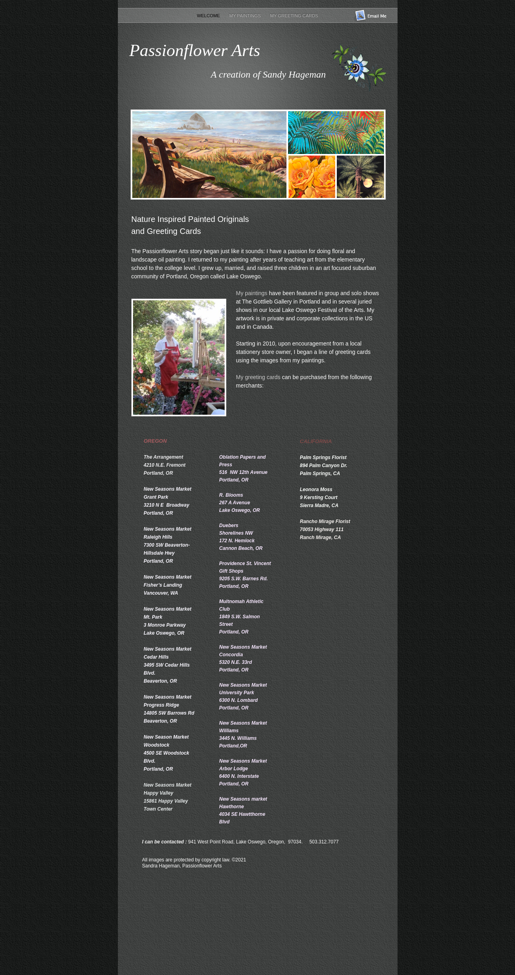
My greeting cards (259, 377)
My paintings (252, 293)
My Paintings (245, 15)
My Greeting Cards (294, 15)
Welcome (209, 15)
